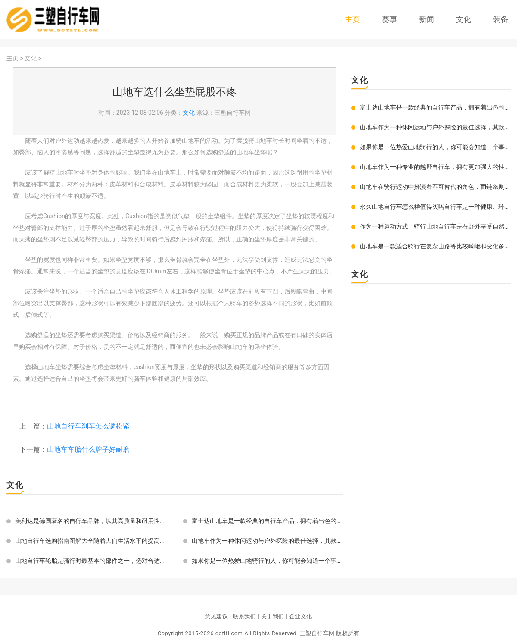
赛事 (389, 19)
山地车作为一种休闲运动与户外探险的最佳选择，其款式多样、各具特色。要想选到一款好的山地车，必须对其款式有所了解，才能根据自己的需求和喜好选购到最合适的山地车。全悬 (267, 540)
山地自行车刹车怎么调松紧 (88, 426)
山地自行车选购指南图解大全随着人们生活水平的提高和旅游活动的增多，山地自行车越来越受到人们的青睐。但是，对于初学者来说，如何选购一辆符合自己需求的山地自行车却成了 (90, 540)
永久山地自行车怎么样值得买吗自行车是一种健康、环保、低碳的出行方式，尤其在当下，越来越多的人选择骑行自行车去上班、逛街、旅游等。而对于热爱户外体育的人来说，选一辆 (435, 206)
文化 (463, 19)
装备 (500, 19)
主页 (352, 19)
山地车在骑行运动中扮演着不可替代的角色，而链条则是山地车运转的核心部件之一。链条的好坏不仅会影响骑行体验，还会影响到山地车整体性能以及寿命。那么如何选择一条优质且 (435, 186)
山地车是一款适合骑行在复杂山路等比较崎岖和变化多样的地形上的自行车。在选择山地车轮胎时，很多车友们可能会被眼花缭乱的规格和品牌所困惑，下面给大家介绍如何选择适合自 (435, 246)
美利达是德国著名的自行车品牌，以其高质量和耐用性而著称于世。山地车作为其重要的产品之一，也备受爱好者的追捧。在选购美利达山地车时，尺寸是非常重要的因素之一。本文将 (90, 520)
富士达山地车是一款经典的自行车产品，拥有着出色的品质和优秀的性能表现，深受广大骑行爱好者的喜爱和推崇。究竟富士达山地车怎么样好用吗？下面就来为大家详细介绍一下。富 (267, 520)
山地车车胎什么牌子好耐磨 (88, 449)
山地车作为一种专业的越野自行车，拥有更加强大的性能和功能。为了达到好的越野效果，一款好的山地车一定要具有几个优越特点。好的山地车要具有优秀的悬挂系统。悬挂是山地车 (435, 166)
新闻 (426, 19)
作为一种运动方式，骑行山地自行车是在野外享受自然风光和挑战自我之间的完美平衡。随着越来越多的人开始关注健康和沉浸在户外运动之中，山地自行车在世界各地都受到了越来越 (435, 226)
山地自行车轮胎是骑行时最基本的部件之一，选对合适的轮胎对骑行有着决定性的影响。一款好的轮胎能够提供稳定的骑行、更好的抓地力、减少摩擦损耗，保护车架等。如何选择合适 (90, 560)
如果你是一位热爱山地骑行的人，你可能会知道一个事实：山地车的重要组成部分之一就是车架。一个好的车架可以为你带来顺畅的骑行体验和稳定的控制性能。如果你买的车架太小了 (267, 560)
